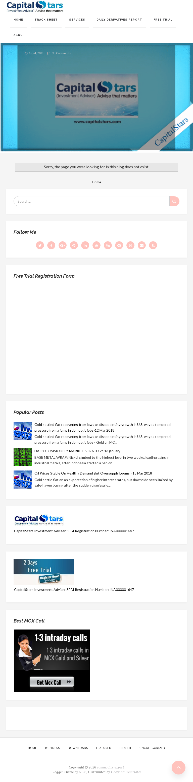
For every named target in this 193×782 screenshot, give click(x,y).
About (19, 35)
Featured (103, 747)
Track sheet (46, 19)
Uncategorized (152, 747)
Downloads (78, 747)
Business (52, 747)
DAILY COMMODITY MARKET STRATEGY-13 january (77, 451)
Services (77, 19)
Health (125, 747)
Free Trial (163, 19)
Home (18, 19)
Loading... (96, 334)
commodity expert (110, 767)
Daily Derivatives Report (119, 19)
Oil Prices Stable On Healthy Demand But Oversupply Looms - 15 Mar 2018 (93, 473)
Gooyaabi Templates (126, 772)
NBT (82, 772)
